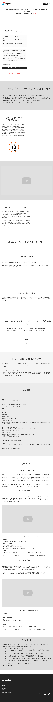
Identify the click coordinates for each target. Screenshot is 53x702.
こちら (35, 13)
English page (14, 75)
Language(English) (6, 692)
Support (4, 688)
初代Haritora (19, 371)
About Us (4, 685)
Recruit (3, 686)
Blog (3, 689)
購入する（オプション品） (14, 68)
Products (4, 683)
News (3, 682)
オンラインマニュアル (14, 73)
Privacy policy (5, 691)
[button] (50, 3)
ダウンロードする (7, 665)
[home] (6, 3)
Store (45, 3)
